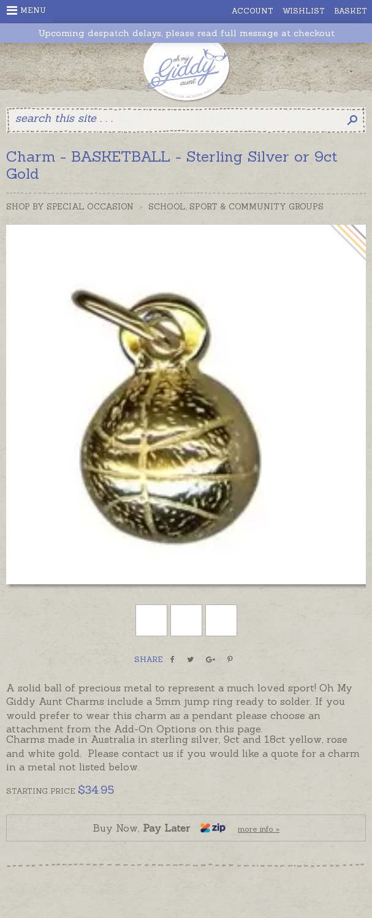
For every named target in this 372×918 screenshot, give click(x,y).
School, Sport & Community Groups (236, 206)
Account (252, 10)
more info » (258, 828)
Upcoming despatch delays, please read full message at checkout (186, 33)
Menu (26, 10)
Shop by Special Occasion (70, 206)
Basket (350, 10)
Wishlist (304, 10)
